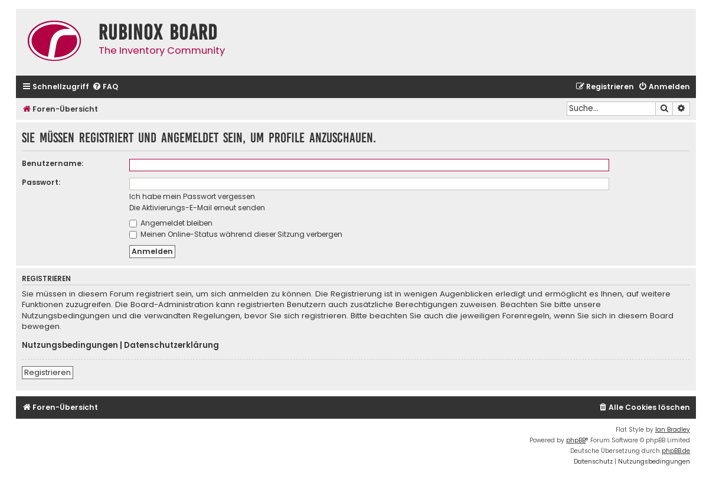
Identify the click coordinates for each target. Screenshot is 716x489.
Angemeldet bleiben (170, 223)
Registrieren (47, 372)
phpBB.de (676, 450)
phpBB (576, 440)
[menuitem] (105, 87)
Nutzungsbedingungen (70, 345)
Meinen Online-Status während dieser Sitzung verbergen (235, 234)
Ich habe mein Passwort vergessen (192, 196)
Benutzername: (52, 163)
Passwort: (41, 182)
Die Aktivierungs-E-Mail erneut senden (197, 207)
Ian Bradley (672, 429)
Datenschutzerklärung (171, 345)
